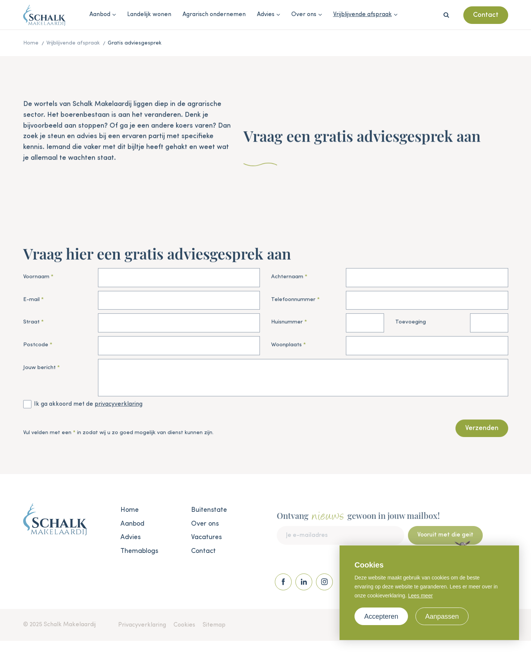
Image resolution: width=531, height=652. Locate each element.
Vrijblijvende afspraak (362, 15)
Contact (485, 15)
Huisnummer (287, 324)
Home (129, 510)
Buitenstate (209, 510)
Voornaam (36, 278)
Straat (31, 324)
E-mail (31, 301)
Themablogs (139, 551)
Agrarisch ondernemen (214, 15)
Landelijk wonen (149, 15)
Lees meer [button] (420, 596)
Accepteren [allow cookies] (381, 616)
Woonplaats (286, 346)
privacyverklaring (118, 406)
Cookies (184, 625)
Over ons (303, 15)
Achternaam (287, 278)
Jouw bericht (39, 369)
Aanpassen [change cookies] (442, 616)
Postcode (35, 346)
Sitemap (214, 625)
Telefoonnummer (293, 301)
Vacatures (206, 537)
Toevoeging (410, 324)
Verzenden (481, 430)
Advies (265, 15)
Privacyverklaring (142, 625)
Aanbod (99, 15)
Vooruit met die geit (445, 541)
